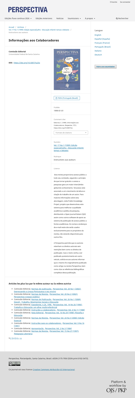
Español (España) (102, 39)
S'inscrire (113, 2)
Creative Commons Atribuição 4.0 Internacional (54, 369)
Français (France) (102, 43)
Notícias (60, 18)
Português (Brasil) (103, 47)
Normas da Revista (40, 294)
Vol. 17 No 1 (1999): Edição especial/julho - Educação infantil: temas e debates (39, 30)
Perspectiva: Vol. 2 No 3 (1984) (58, 328)
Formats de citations (64, 132)
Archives (20, 27)
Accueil (11, 27)
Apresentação (37, 328)
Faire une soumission (106, 66)
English (98, 35)
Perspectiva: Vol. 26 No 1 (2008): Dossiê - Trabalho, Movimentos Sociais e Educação (47, 300)
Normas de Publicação (41, 299)
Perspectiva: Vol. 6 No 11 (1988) (71, 310)
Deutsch (98, 54)
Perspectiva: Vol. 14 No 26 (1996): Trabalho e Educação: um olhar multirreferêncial (48, 306)
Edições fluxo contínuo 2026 (17, 18)
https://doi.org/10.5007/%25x (27, 62)
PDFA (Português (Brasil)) (67, 98)
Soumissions (73, 18)
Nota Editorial (37, 312)
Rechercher (122, 18)
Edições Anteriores (44, 18)
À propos (89, 18)
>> (21, 338)
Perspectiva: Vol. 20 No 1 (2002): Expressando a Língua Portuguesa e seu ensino (47, 290)
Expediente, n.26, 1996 (41, 304)
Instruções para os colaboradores (46, 323)
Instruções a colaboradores (43, 310)
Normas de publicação (41, 289)
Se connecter (125, 2)
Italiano (98, 50)
